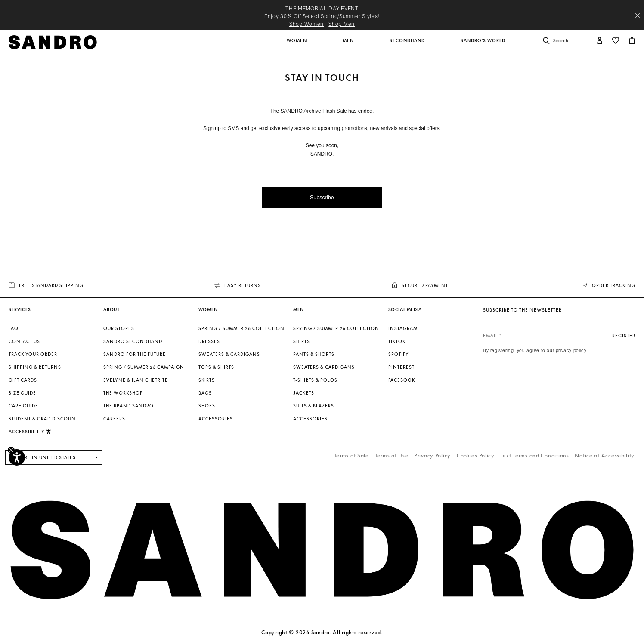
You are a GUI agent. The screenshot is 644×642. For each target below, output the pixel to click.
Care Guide (23, 405)
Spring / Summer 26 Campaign (143, 367)
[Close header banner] (637, 15)
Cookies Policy (476, 455)
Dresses (209, 341)
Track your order (33, 354)
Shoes (206, 405)
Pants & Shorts (313, 354)
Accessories (215, 418)
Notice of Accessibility (605, 455)
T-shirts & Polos (315, 380)
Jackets (303, 392)
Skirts (206, 380)
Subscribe (322, 197)
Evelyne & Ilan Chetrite (135, 380)
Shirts (301, 341)
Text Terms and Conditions (535, 455)
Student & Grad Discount (43, 418)
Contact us (24, 341)
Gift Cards (23, 380)
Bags (205, 392)
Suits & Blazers (313, 405)
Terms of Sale (351, 455)
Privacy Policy (432, 455)
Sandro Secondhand (132, 341)
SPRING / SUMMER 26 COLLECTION (241, 328)
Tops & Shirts (216, 367)
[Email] (559, 335)
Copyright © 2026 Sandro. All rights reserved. (321, 632)
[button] (297, 45)
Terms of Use (392, 455)
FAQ (14, 328)
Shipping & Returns (35, 367)
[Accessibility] (17, 457)
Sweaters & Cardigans (229, 354)
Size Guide (22, 392)
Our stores (118, 328)
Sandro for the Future (134, 354)
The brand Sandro (128, 405)
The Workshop (123, 392)
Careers (114, 418)
